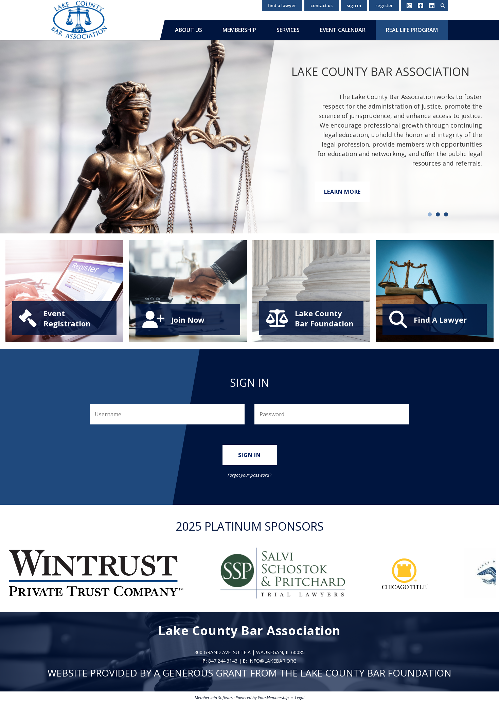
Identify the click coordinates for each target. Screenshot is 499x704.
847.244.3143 (222, 661)
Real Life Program (412, 30)
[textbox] (442, 5)
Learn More (342, 191)
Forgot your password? (249, 475)
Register (384, 5)
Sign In (354, 5)
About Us (188, 30)
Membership (239, 30)
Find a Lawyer (282, 5)
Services (288, 30)
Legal (299, 698)
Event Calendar (343, 30)
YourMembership (273, 698)
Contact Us (321, 5)
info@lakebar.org (272, 661)
